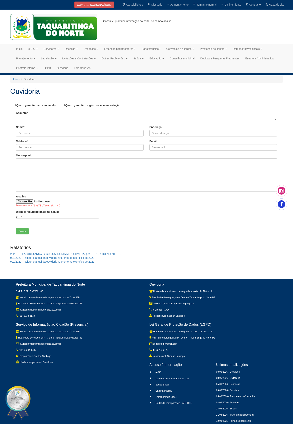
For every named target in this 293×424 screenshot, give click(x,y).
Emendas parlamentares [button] (119, 48)
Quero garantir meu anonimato (34, 105)
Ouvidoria (62, 68)
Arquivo (21, 196)
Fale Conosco (82, 68)
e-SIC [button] (33, 48)
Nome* (20, 127)
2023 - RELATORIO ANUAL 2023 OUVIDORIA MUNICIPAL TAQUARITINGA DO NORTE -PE (65, 254)
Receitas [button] (71, 48)
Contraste (253, 4)
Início (19, 48)
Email (152, 141)
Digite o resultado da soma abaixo (37, 211)
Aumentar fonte (178, 4)
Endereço (155, 127)
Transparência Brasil (166, 397)
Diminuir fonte (231, 4)
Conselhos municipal (182, 58)
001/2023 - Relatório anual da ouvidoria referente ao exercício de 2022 (52, 257)
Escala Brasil (162, 384)
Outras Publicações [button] (114, 58)
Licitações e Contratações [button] (79, 58)
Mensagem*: (24, 155)
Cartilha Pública (164, 390)
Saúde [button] (138, 58)
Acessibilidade (133, 4)
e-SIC (158, 372)
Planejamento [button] (25, 58)
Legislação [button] (49, 58)
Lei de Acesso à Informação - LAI (172, 378)
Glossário (155, 4)
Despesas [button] (91, 48)
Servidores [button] (51, 48)
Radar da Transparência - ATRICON (174, 403)
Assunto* (22, 112)
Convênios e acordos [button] (180, 48)
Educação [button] (156, 58)
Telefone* (22, 141)
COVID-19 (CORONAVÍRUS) (94, 4)
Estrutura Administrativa (259, 58)
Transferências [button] (150, 48)
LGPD (47, 68)
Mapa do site (274, 4)
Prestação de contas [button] (213, 48)
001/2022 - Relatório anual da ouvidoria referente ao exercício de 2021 (52, 261)
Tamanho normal (204, 4)
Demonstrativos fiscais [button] (247, 48)
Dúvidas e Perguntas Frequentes (220, 58)
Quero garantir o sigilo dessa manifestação (91, 105)
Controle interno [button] (27, 68)
